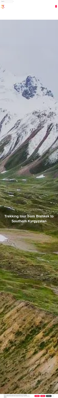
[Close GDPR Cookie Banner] (53, 396)
